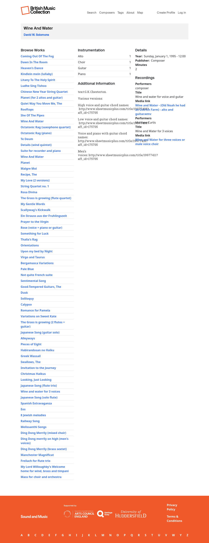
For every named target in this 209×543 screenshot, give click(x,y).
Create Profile (166, 13)
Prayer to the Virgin (35, 222)
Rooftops (27, 109)
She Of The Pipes (32, 115)
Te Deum (27, 139)
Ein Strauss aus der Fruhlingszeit (44, 216)
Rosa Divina (29, 192)
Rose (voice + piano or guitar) (41, 228)
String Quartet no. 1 (35, 186)
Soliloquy (27, 299)
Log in (182, 13)
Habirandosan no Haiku (37, 350)
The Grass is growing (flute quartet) (46, 198)
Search (91, 13)
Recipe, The (29, 174)
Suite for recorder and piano (41, 151)
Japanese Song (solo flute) (39, 397)
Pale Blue (27, 269)
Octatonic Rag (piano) (36, 133)
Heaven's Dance (32, 68)
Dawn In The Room (34, 62)
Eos (23, 409)
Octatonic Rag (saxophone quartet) (46, 127)
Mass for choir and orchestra (41, 477)
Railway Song (30, 421)
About (130, 13)
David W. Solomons (36, 35)
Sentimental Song (33, 281)
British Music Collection (42, 10)
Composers (107, 13)
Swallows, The (31, 362)
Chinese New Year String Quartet (44, 92)
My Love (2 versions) (35, 180)
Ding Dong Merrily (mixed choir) (43, 433)
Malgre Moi (29, 168)
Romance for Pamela (35, 310)
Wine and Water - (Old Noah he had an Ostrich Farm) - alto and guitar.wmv (160, 109)
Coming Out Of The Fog (37, 56)
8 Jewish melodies (33, 415)
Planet (25, 163)
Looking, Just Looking (36, 380)
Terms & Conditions (174, 519)
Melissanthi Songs (34, 427)
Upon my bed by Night (37, 251)
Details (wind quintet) (36, 145)
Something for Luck (35, 234)
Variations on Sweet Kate (39, 316)
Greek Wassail (31, 356)
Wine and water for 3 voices (40, 391)
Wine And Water (32, 121)
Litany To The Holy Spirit (38, 80)
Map (140, 13)
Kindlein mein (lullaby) (37, 74)
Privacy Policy (172, 507)
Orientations (30, 245)
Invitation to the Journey (38, 368)
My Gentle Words (33, 204)
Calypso (26, 304)
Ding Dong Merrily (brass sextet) (44, 449)
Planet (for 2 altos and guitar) (42, 98)
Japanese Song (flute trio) (39, 386)
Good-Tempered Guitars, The (41, 287)
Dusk (24, 293)
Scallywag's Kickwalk (36, 210)
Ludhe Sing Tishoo (34, 86)
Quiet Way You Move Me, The (41, 103)
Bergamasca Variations (37, 263)
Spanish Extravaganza (36, 403)
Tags (120, 13)
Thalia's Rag (29, 239)
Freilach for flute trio (36, 461)
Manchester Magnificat (37, 455)
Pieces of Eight (31, 344)
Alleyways (28, 338)
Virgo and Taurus (33, 257)
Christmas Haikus (33, 374)
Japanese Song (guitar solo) (40, 332)
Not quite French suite (37, 275)
